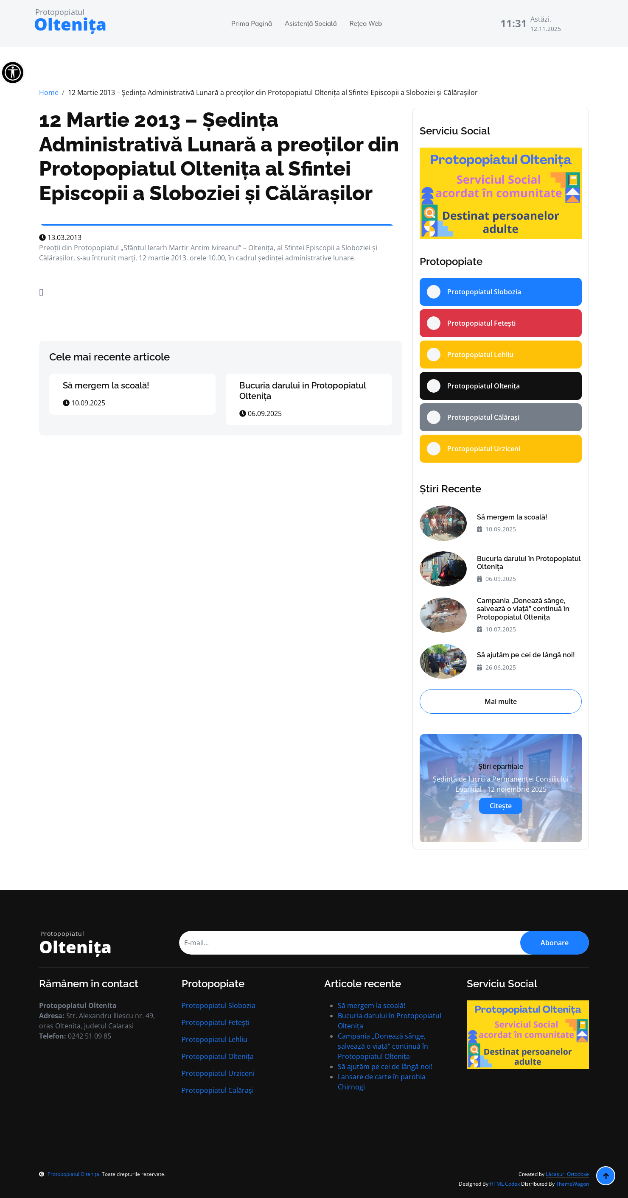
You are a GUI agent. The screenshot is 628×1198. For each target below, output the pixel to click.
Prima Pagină (251, 23)
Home (49, 92)
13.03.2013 (60, 237)
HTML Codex (505, 1183)
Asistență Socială (311, 23)
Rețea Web (366, 23)
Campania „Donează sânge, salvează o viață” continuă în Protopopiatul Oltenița (523, 609)
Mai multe (501, 701)
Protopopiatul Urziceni (218, 1073)
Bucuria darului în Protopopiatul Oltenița (529, 563)
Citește (501, 805)
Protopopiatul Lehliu (214, 1039)
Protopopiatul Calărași (218, 1090)
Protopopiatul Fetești (216, 1022)
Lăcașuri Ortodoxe (567, 1174)
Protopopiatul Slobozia (218, 1005)
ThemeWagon (572, 1183)
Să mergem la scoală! (106, 385)
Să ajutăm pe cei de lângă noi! (526, 655)
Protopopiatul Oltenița (218, 1056)
